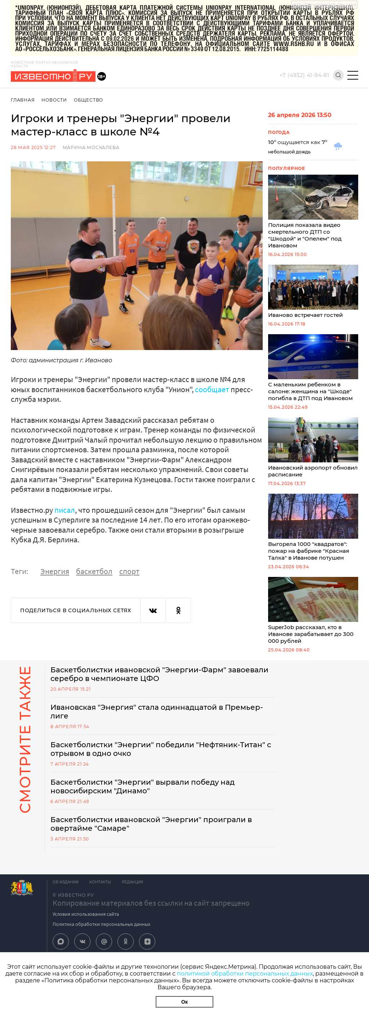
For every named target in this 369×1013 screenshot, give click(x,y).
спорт (129, 571)
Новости (54, 100)
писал (64, 510)
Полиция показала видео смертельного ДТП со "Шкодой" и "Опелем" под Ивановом (313, 212)
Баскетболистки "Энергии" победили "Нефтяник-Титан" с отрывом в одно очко (160, 749)
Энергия (54, 571)
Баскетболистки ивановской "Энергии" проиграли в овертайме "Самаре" (151, 824)
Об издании (66, 882)
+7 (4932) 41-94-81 (304, 75)
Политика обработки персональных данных (101, 924)
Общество (88, 100)
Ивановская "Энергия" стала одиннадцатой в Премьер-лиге (156, 711)
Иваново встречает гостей (313, 291)
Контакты (100, 882)
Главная (23, 100)
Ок (184, 1002)
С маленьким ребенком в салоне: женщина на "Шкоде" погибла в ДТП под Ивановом (313, 368)
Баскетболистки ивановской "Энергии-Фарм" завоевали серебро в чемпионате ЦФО (159, 674)
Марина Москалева (91, 147)
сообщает (212, 389)
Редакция (132, 882)
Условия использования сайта (86, 914)
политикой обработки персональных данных (245, 973)
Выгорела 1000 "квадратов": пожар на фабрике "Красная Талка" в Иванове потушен (313, 527)
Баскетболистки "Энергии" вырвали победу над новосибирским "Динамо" (142, 786)
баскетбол (94, 571)
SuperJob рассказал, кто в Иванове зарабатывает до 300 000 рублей (313, 610)
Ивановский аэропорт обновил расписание (313, 447)
